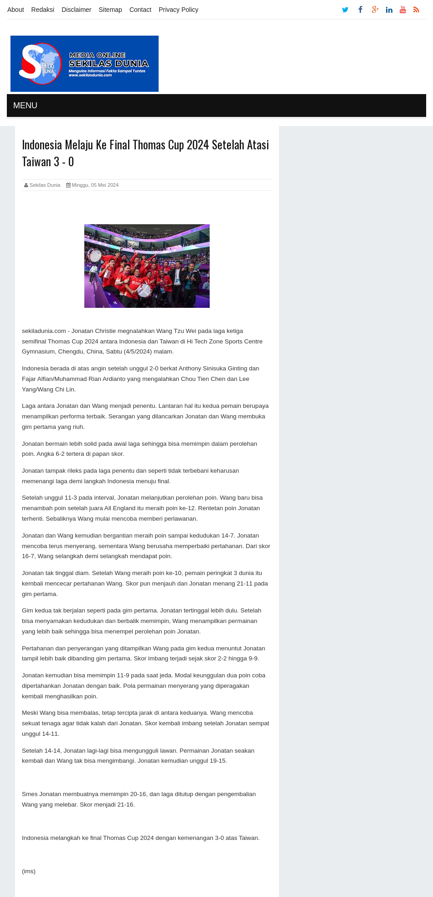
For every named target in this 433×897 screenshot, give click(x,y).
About (15, 9)
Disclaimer (76, 9)
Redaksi (43, 9)
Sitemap (110, 9)
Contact (140, 9)
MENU (25, 105)
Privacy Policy (178, 9)
